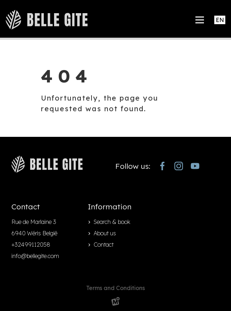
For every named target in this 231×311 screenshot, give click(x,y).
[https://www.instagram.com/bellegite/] (178, 166)
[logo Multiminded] (115, 302)
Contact (104, 244)
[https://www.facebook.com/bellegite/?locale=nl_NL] (162, 166)
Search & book (112, 221)
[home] (47, 20)
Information (109, 206)
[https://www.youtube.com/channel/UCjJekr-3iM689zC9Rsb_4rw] (195, 166)
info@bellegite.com (35, 255)
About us (105, 233)
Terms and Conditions (115, 287)
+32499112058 (30, 244)
